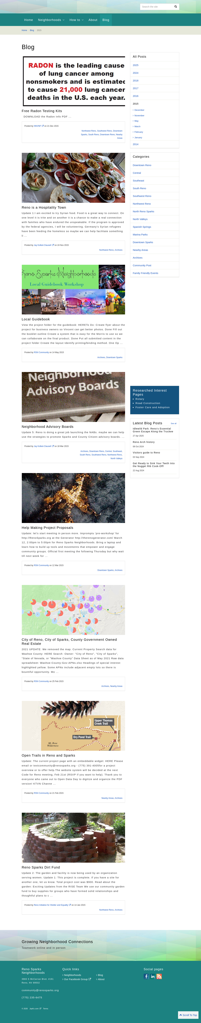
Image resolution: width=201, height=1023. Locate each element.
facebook (146, 976)
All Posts (139, 56)
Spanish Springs (142, 226)
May (135, 121)
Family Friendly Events (145, 273)
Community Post (142, 265)
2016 (135, 96)
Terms (45, 1009)
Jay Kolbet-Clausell (44, 245)
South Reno (93, 134)
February (138, 132)
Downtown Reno (107, 134)
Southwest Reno (104, 131)
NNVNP (39, 126)
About (93, 20)
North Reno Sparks (143, 211)
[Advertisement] (154, 331)
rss (159, 976)
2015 (135, 103)
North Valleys (116, 458)
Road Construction (147, 403)
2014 (135, 144)
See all (174, 423)
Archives (118, 250)
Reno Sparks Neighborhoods (57, 7)
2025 (135, 65)
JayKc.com (35, 1009)
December (138, 110)
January (137, 137)
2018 (135, 80)
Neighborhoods (71, 975)
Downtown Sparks (114, 357)
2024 (135, 72)
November (138, 115)
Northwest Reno (89, 131)
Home (28, 20)
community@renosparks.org (40, 990)
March (136, 126)
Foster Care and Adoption (152, 407)
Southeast (117, 451)
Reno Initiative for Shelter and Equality (52, 905)
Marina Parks (140, 234)
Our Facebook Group (76, 979)
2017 (135, 88)
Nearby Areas (116, 686)
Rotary (139, 398)
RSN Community (41, 352)
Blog (99, 975)
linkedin (152, 976)
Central (108, 451)
